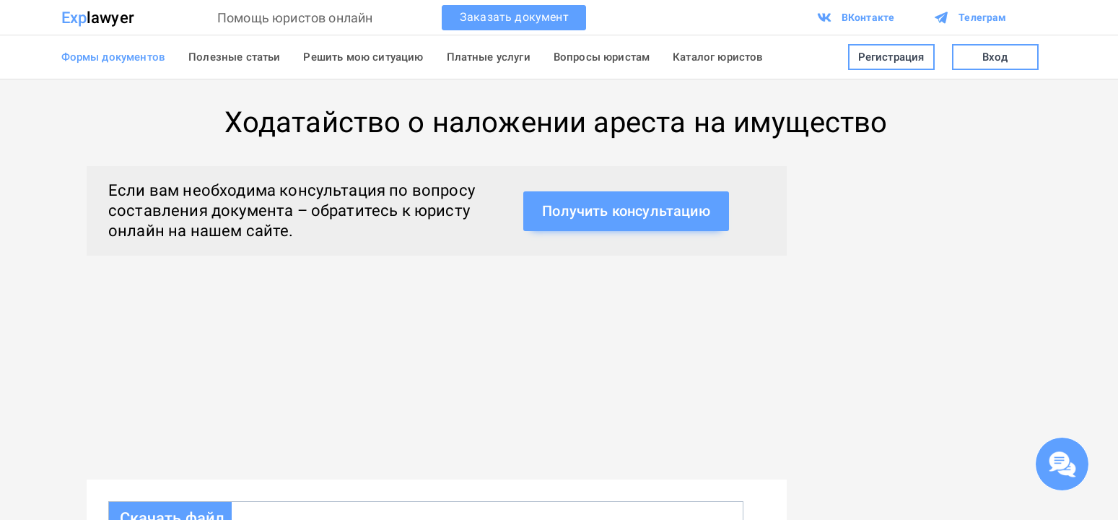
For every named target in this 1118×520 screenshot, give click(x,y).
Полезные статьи (234, 57)
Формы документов (113, 57)
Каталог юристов (718, 57)
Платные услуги (488, 57)
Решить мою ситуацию (363, 57)
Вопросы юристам (602, 57)
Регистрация (891, 57)
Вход (995, 57)
